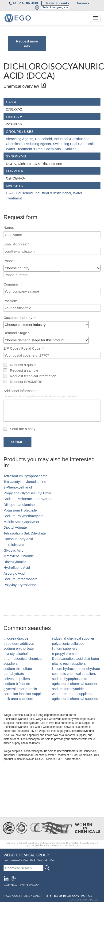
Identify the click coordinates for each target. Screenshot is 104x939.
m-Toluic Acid (14, 545)
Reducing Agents (37, 144)
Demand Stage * (16, 333)
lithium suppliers (64, 648)
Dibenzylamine (15, 562)
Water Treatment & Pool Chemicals (33, 149)
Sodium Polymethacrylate (23, 516)
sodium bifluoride (17, 684)
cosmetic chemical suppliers (74, 674)
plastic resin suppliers (69, 663)
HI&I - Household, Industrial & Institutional (38, 193)
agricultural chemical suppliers (75, 699)
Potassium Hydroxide (20, 510)
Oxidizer (69, 149)
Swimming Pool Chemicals (74, 144)
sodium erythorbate (19, 648)
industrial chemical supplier (73, 638)
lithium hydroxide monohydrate (76, 669)
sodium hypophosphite (69, 679)
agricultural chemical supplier (74, 684)
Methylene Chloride (19, 556)
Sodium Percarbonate (21, 579)
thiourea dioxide (16, 638)
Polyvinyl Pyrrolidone (20, 585)
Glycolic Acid (13, 550)
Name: (9, 227)
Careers (83, 3)
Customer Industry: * (20, 318)
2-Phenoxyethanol (18, 487)
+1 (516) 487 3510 (25, 3)
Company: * (13, 284)
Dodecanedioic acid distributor (75, 658)
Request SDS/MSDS (26, 382)
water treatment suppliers (72, 694)
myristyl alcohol (16, 654)
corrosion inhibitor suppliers (25, 694)
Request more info (27, 43)
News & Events (57, 3)
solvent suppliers (17, 679)
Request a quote (23, 365)
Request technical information (33, 376)
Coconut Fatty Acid (18, 539)
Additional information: (41, 393)
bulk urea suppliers (18, 699)
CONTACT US (82, 895)
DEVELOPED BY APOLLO (83, 900)
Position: (10, 301)
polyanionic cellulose (68, 643)
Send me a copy (22, 429)
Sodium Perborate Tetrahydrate (28, 499)
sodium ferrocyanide (68, 689)
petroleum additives (19, 643)
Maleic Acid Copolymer (21, 522)
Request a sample (24, 370)
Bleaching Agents (19, 139)
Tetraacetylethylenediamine (25, 482)
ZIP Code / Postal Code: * (24, 348)
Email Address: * (16, 244)
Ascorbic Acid (14, 573)
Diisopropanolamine (19, 505)
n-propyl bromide (65, 654)
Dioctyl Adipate (15, 527)
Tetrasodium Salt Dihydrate (25, 533)
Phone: (9, 261)
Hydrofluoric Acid (17, 567)
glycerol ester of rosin (20, 689)
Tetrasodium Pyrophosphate (25, 476)
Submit (17, 442)
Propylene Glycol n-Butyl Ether (27, 493)
